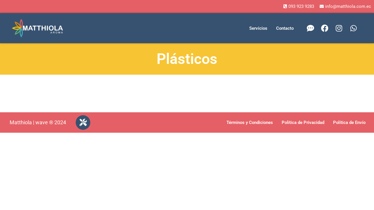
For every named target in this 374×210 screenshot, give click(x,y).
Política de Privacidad (303, 122)
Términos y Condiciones (249, 122)
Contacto (285, 28)
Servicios (258, 28)
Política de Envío (349, 122)
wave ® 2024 (50, 122)
